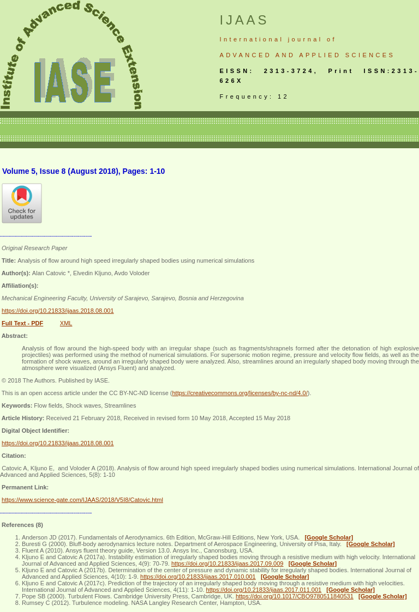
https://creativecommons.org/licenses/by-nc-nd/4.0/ (239, 393)
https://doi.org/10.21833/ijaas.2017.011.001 (264, 589)
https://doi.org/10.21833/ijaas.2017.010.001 (198, 576)
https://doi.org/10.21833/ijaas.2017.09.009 (227, 563)
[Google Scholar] (328, 537)
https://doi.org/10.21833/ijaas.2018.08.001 (58, 310)
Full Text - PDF (22, 323)
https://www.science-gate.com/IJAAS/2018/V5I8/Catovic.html (82, 499)
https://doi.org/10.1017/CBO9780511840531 (295, 596)
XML (66, 323)
